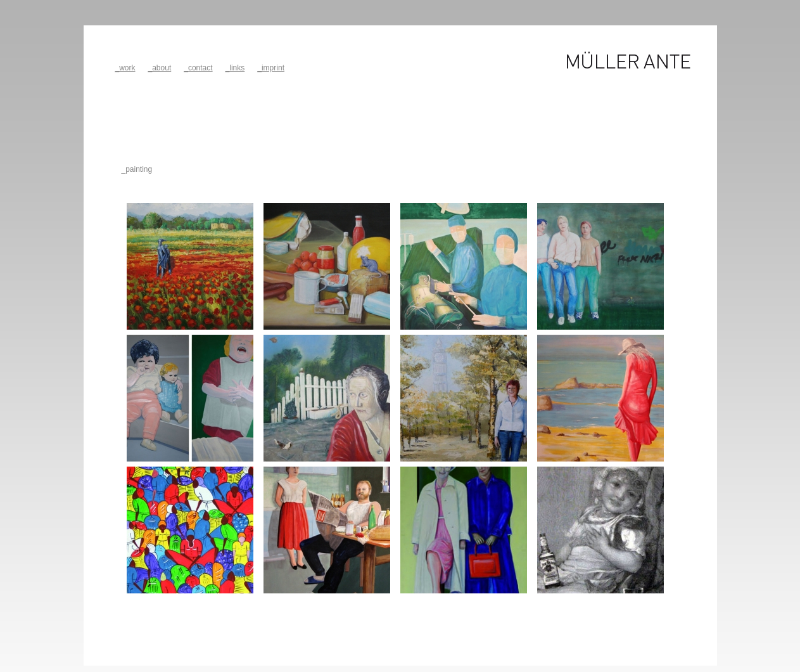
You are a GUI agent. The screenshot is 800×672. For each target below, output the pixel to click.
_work (125, 67)
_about (160, 67)
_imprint (270, 67)
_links (235, 67)
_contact (198, 67)
